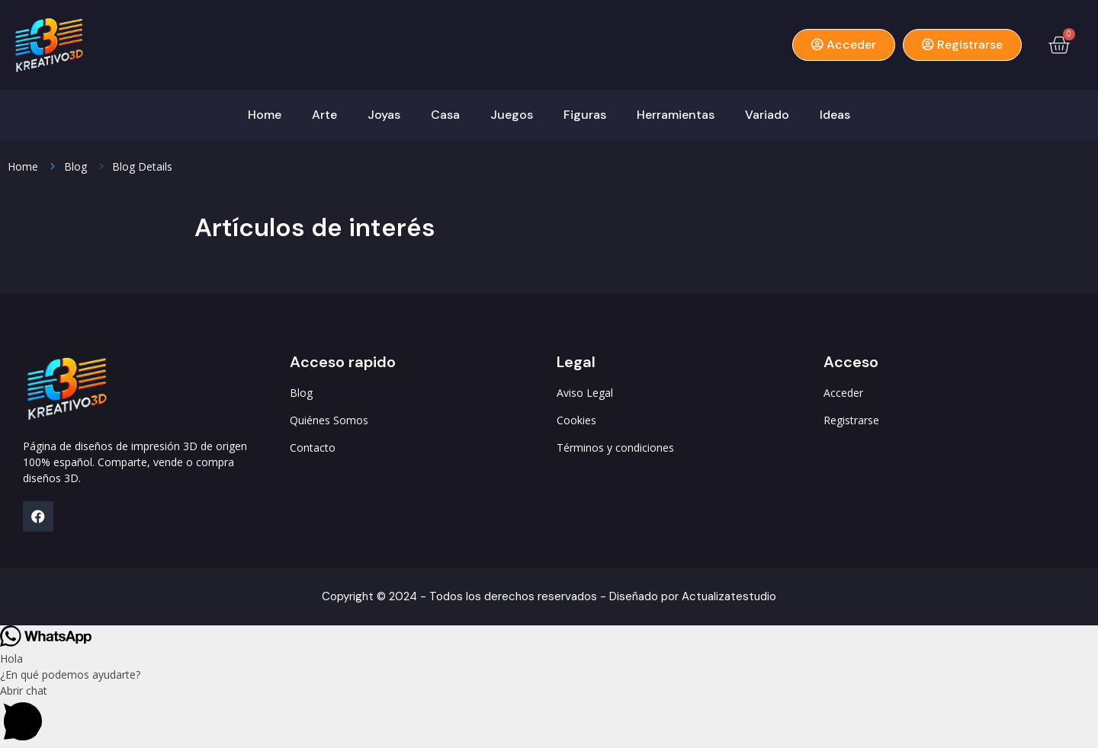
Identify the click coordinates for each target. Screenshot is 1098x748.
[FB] (38, 516)
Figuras (584, 115)
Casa (445, 115)
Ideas (835, 115)
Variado (767, 115)
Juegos (511, 115)
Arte (324, 115)
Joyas (384, 115)
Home (264, 115)
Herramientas (675, 115)
